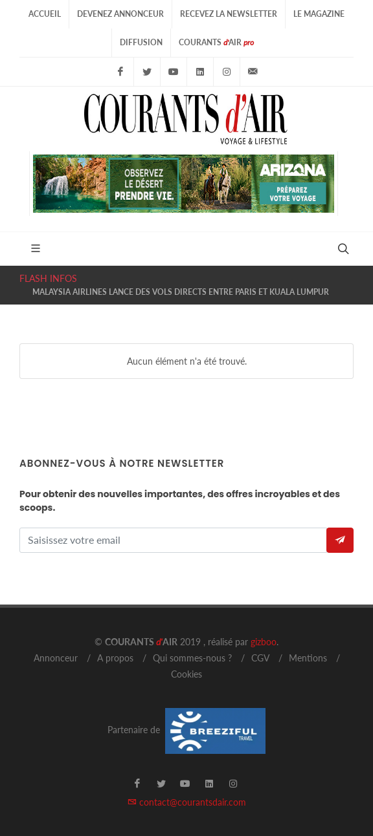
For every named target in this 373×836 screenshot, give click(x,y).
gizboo (264, 641)
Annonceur (56, 657)
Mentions (308, 657)
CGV (260, 657)
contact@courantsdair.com (187, 802)
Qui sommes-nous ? (192, 657)
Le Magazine (319, 14)
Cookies (186, 674)
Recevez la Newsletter (228, 14)
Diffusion (141, 42)
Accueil (44, 14)
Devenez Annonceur (120, 14)
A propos (115, 657)
